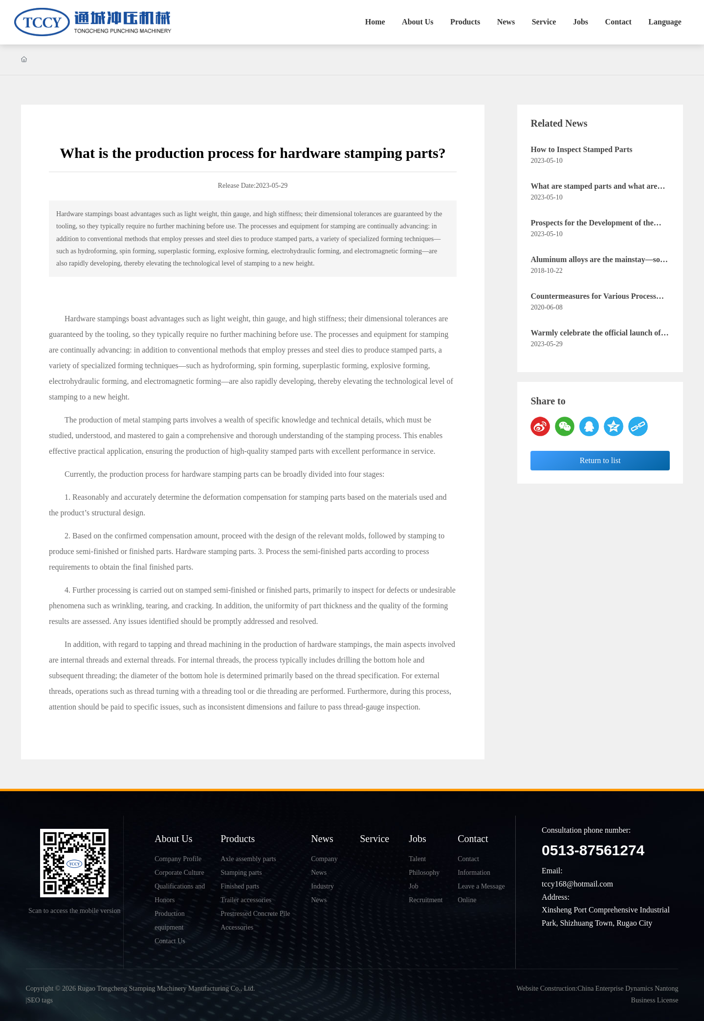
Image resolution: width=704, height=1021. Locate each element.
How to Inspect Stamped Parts (581, 149)
